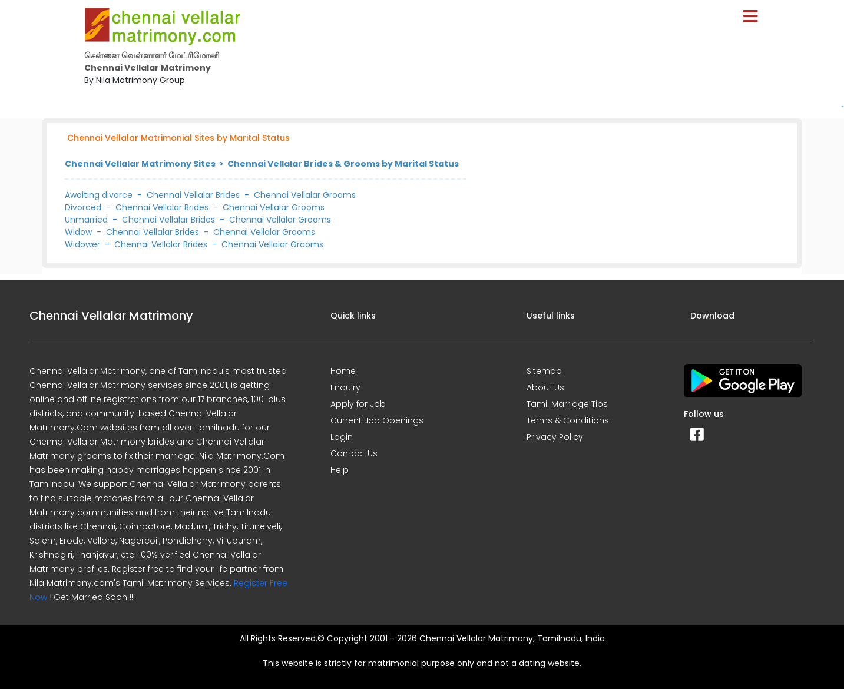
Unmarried (86, 220)
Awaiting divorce (99, 195)
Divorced (83, 207)
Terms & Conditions (568, 420)
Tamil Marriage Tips (567, 404)
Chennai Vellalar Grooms (305, 195)
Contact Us (354, 453)
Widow (78, 232)
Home (343, 371)
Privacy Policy (555, 437)
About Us (545, 387)
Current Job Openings (376, 420)
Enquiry (345, 387)
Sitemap (544, 371)
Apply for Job (358, 404)
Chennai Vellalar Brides (193, 195)
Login (341, 437)
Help (339, 470)
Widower (82, 244)
